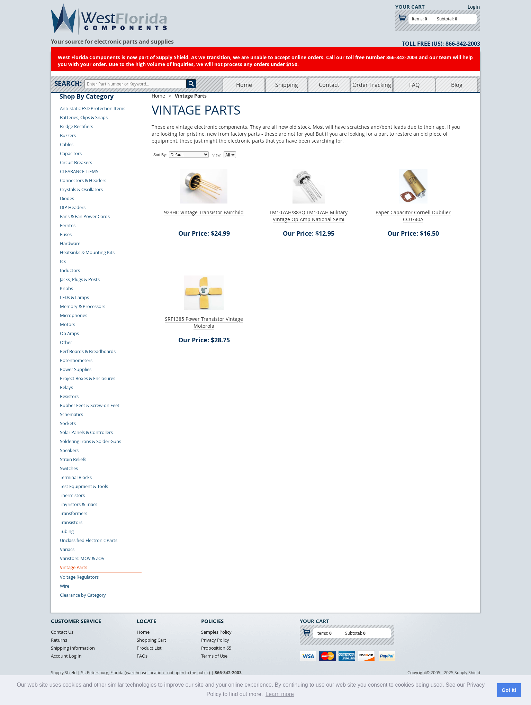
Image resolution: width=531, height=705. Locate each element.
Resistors (69, 396)
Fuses (66, 234)
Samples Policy (216, 632)
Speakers (69, 450)
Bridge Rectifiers (76, 126)
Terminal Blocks (76, 477)
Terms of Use (214, 656)
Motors (67, 324)
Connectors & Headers (83, 180)
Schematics (71, 414)
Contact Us (62, 632)
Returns (59, 640)
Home (244, 85)
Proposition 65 (216, 648)
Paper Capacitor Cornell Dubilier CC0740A (413, 216)
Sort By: (160, 155)
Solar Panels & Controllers (86, 432)
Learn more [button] (280, 694)
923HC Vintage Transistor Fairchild (204, 212)
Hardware (70, 243)
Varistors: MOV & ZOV (82, 558)
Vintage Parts (73, 567)
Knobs (66, 288)
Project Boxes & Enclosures (87, 378)
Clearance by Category (83, 595)
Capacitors (71, 153)
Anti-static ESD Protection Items (92, 108)
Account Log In (66, 656)
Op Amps (69, 333)
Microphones (73, 315)
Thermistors (72, 495)
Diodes (67, 198)
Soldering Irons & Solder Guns (90, 441)
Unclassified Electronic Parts (88, 540)
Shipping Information (73, 648)
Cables (66, 144)
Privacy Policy (215, 640)
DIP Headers (73, 207)
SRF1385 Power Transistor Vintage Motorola (204, 322)
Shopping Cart (151, 640)
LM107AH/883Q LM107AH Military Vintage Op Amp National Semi (309, 216)
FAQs (142, 656)
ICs (63, 261)
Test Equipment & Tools (84, 486)
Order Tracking (371, 85)
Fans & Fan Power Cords (85, 216)
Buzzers (68, 135)
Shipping (286, 85)
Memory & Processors (82, 306)
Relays (66, 387)
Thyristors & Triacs (78, 504)
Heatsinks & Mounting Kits (87, 252)
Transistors (71, 522)
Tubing (67, 531)
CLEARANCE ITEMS (79, 171)
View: (217, 155)
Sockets (68, 423)
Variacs (67, 549)
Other (66, 342)
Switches (69, 468)
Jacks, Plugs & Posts (80, 279)
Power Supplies (75, 369)
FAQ (414, 85)
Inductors (70, 270)
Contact (329, 85)
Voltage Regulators (79, 577)
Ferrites (67, 225)
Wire (64, 586)
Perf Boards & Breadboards (88, 351)
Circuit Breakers (76, 162)
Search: (68, 83)
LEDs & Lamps (74, 297)
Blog (456, 85)
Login (474, 6)
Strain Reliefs (73, 459)
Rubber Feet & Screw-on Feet (89, 405)
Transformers (73, 513)
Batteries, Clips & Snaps (84, 117)
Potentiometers (76, 360)
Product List (149, 648)
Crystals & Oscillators (81, 189)
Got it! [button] (509, 690)
